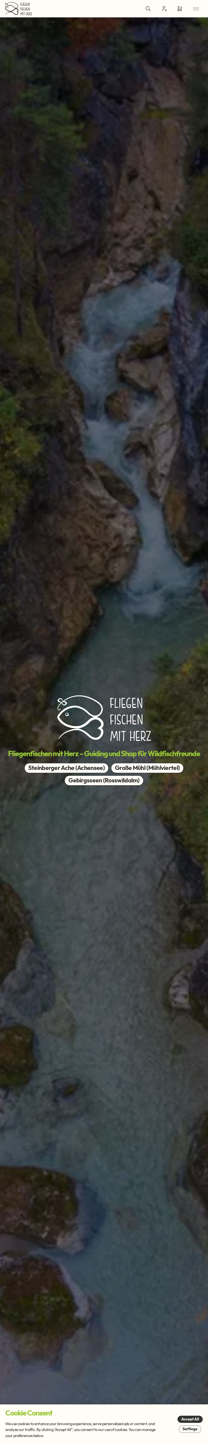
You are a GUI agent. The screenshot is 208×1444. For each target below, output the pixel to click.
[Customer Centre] (164, 8)
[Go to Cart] (179, 9)
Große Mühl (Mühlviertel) (147, 768)
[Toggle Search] (147, 9)
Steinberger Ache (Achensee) (66, 768)
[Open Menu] (196, 9)
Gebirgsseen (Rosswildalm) (104, 780)
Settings (190, 1429)
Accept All (190, 1419)
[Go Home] (18, 8)
